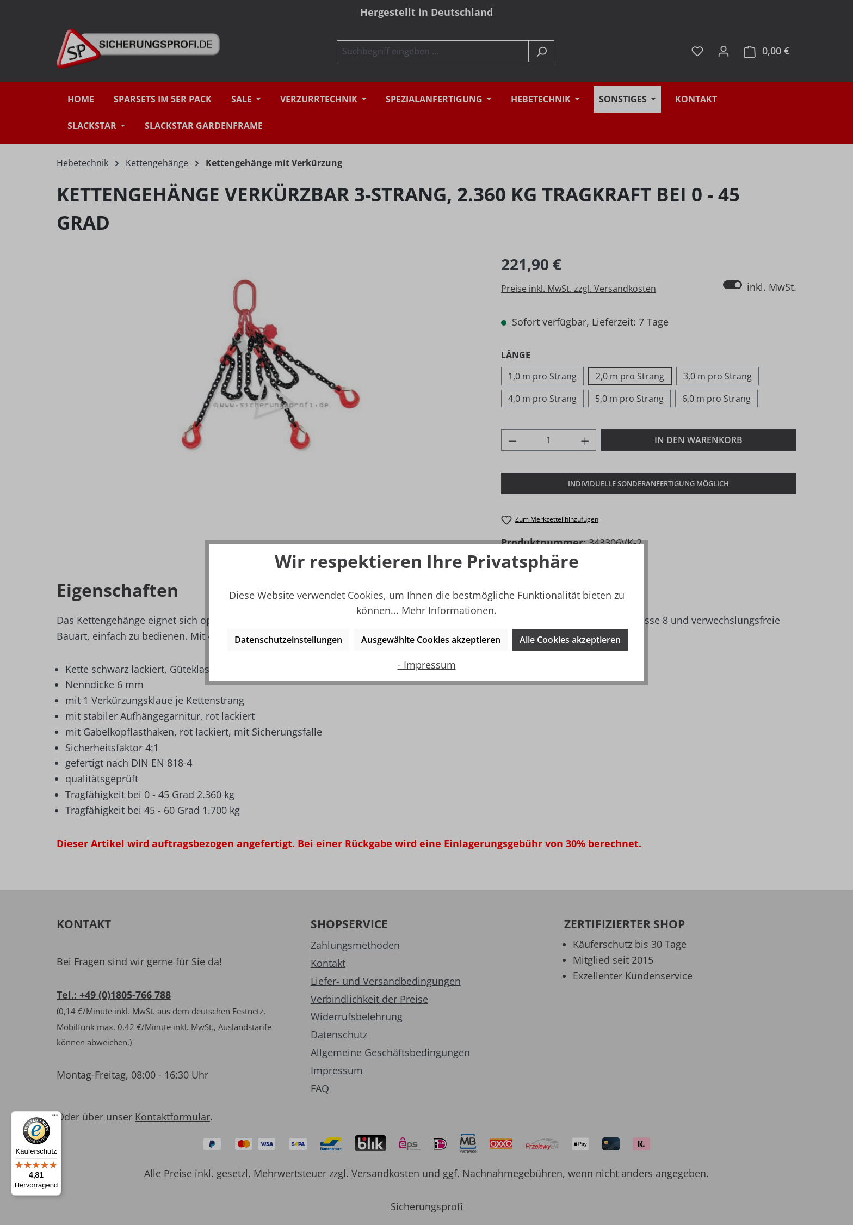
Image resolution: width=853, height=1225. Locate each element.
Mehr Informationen (447, 610)
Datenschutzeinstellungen (288, 640)
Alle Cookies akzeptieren (570, 640)
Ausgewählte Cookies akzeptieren (430, 640)
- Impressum (427, 664)
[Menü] (54, 1117)
